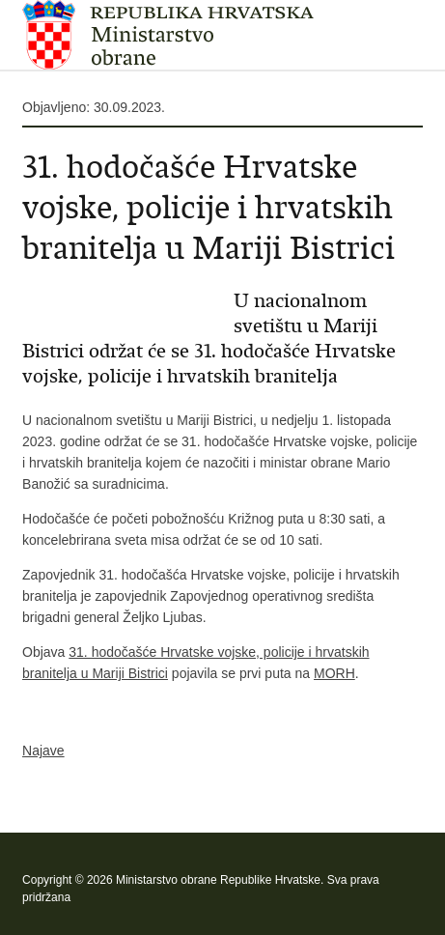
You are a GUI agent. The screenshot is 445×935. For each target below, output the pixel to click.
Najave (43, 750)
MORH (334, 673)
